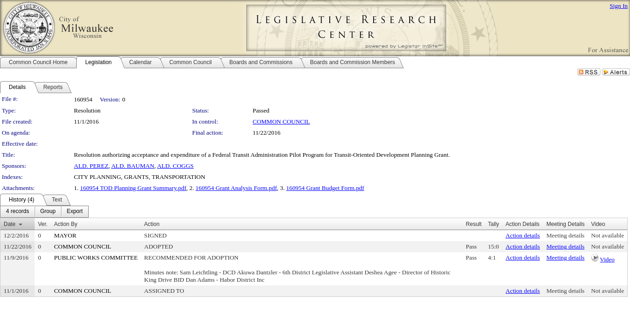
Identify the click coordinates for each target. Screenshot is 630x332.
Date (9, 224)
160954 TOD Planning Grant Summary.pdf (133, 187)
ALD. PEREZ (91, 165)
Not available (607, 235)
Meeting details (565, 235)
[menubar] (44, 212)
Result (474, 224)
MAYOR (65, 235)
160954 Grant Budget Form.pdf (325, 187)
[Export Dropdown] (74, 211)
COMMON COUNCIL (281, 121)
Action (151, 224)
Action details (523, 235)
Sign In (619, 5)
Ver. (43, 224)
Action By (66, 224)
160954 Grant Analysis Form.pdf (236, 187)
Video (607, 259)
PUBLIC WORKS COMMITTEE (96, 257)
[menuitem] (17, 211)
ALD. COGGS (175, 165)
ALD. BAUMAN (132, 165)
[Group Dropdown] (48, 211)
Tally (493, 224)
